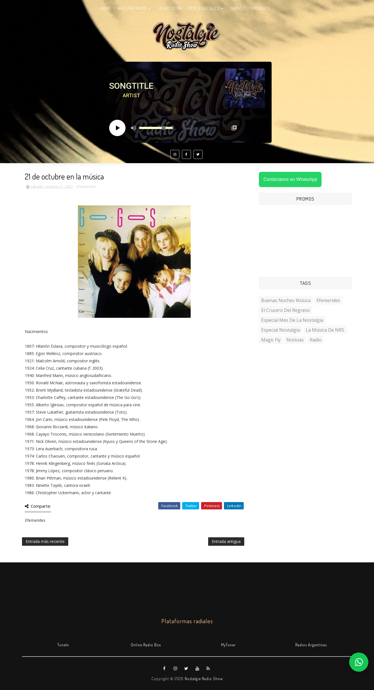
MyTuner (228, 644)
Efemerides (86, 186)
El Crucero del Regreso (285, 310)
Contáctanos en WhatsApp (290, 179)
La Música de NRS (325, 330)
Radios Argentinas (311, 644)
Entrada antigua (226, 541)
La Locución (170, 8)
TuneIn (63, 644)
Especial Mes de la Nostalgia (292, 320)
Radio (316, 340)
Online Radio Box (146, 644)
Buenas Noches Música (286, 300)
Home (106, 8)
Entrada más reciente (45, 541)
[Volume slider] (156, 128)
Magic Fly (271, 340)
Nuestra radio (132, 8)
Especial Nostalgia (280, 330)
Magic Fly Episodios (250, 8)
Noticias (295, 340)
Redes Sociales (203, 8)
